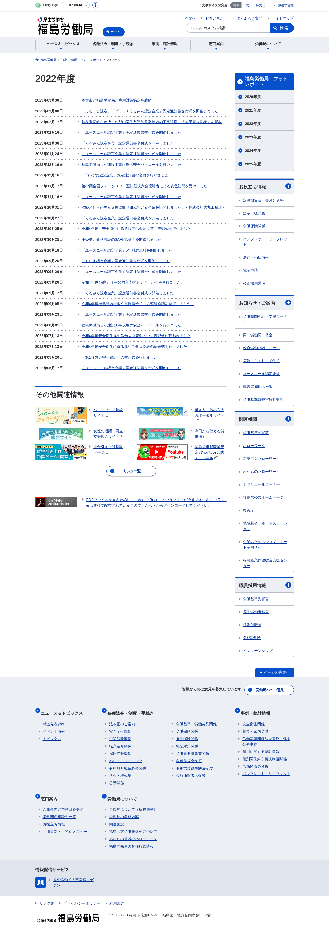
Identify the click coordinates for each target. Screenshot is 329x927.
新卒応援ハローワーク (261, 460)
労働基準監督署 (256, 434)
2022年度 (253, 124)
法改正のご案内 (122, 720)
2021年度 (253, 110)
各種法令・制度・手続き (132, 711)
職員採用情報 (265, 586)
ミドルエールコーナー (261, 485)
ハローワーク (254, 447)
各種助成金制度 (189, 757)
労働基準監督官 (256, 600)
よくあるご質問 (250, 18)
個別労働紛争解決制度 (194, 764)
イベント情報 (54, 727)
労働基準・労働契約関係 (196, 720)
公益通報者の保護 (191, 771)
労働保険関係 (254, 226)
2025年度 (253, 164)
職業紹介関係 (120, 742)
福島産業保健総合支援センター (265, 564)
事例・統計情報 (257, 711)
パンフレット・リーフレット (265, 242)
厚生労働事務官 (256, 613)
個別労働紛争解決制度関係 (264, 755)
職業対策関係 (187, 742)
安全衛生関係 (120, 727)
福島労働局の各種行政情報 (131, 838)
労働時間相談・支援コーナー (265, 320)
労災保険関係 (120, 734)
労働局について (124, 792)
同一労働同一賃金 (258, 336)
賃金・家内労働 (255, 727)
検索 (284, 28)
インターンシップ (258, 652)
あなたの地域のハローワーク (133, 830)
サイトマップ (283, 18)
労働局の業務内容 (124, 808)
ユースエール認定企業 (261, 374)
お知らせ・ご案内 (265, 303)
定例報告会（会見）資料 (263, 200)
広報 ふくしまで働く (261, 361)
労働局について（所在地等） (133, 801)
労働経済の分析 (255, 762)
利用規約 (116, 895)
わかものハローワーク (261, 472)
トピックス (52, 734)
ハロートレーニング (125, 757)
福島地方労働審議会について (133, 823)
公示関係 (116, 779)
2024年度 (253, 150)
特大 (259, 5)
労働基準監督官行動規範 (263, 400)
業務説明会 (252, 639)
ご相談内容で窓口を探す (63, 801)
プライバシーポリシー (81, 895)
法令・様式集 (254, 213)
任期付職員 (252, 626)
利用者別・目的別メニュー (65, 823)
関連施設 (116, 816)
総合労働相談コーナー (261, 349)
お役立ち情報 (265, 187)
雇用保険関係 (187, 734)
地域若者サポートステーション (265, 527)
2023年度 (253, 137)
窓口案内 (51, 792)
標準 (236, 5)
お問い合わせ (216, 18)
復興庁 (248, 511)
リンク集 (46, 895)
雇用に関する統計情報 (260, 747)
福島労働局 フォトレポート (266, 81)
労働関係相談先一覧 (59, 808)
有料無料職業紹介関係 (127, 764)
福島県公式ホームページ (263, 498)
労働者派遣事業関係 (192, 749)
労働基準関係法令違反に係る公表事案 (266, 737)
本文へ (190, 18)
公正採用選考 (254, 283)
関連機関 (265, 420)
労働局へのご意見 (270, 690)
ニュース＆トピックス (64, 711)
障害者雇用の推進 (258, 387)
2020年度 (253, 97)
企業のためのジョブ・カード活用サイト (265, 545)
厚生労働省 (286, 5)
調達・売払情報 (256, 258)
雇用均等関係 (120, 749)
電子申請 (250, 270)
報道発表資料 (54, 720)
